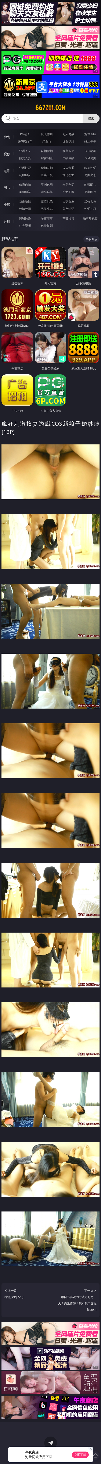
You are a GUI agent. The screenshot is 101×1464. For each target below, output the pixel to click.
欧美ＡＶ (68, 151)
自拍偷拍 (47, 151)
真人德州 (47, 134)
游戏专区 (90, 134)
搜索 (91, 118)
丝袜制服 (47, 158)
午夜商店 (47, 218)
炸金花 (46, 141)
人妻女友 (68, 202)
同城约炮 (25, 218)
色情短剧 (47, 226)
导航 (7, 221)
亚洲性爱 (25, 168)
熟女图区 (68, 192)
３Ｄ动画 (90, 151)
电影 (7, 170)
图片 (7, 187)
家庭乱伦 (47, 202)
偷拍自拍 (47, 168)
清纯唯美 (47, 192)
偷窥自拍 (25, 185)
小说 (7, 204)
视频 (7, 154)
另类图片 (90, 192)
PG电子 (25, 134)
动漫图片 (90, 185)
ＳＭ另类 (90, 158)
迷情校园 (25, 209)
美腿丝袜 (25, 192)
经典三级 (47, 175)
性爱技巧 (90, 209)
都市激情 (25, 202)
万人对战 (68, 134)
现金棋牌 (68, 141)
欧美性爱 (90, 168)
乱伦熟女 (68, 175)
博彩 (7, 137)
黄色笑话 (68, 209)
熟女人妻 (25, 158)
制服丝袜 (25, 175)
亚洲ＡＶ (25, 151)
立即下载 (80, 1455)
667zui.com (50, 107)
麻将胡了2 (25, 141)
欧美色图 (68, 185)
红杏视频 (25, 226)
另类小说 (47, 209)
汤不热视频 (90, 218)
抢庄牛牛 (90, 141)
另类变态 (90, 175)
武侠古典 (90, 202)
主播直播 (68, 158)
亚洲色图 (47, 185)
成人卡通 (68, 168)
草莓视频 (68, 218)
